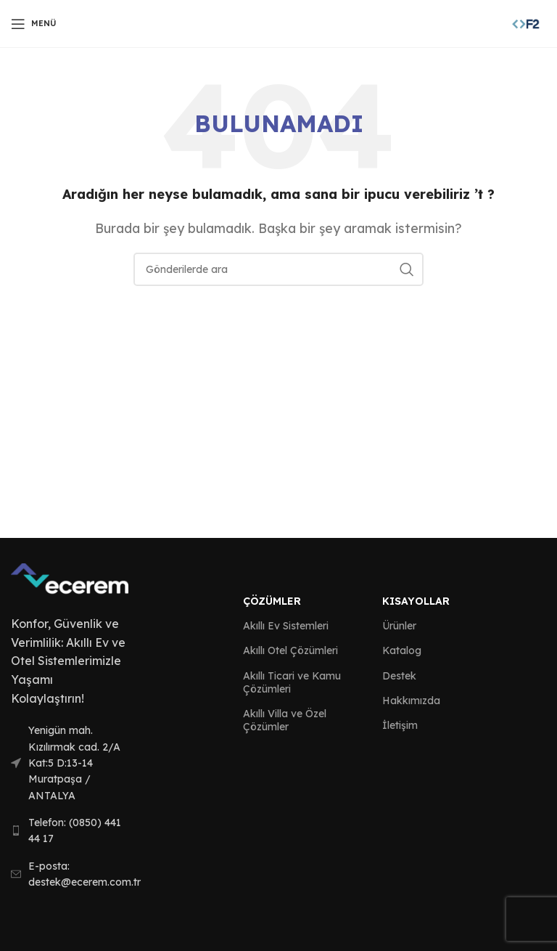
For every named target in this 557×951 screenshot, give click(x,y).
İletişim (400, 725)
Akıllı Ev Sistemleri (286, 625)
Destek (399, 675)
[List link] (69, 763)
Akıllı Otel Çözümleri (290, 650)
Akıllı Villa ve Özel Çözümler (284, 720)
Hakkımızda (411, 700)
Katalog (401, 650)
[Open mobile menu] (34, 23)
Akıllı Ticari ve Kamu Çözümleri (292, 682)
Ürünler (399, 625)
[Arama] (278, 269)
